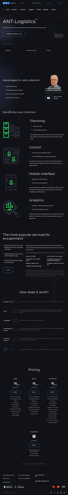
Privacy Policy (6, 478)
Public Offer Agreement (8, 475)
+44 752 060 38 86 (36, 3)
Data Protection (6, 482)
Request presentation (14, 33)
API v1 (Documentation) (24, 475)
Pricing (39, 9)
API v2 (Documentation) (24, 478)
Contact (53, 9)
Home (7, 9)
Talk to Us (48, 3)
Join (8, 270)
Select (15, 392)
